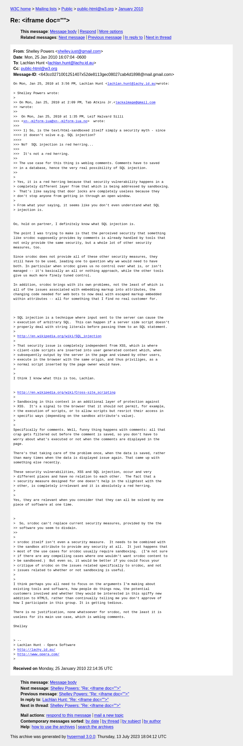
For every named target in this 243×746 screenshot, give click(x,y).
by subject (131, 721)
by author (152, 721)
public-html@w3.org (95, 9)
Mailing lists (46, 9)
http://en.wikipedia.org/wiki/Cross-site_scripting (66, 392)
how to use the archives (53, 727)
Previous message (105, 37)
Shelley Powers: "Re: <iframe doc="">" (86, 688)
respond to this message (68, 715)
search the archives (96, 727)
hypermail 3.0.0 (81, 736)
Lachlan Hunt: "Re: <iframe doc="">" (75, 699)
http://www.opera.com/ (38, 654)
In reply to (134, 37)
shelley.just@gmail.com (79, 51)
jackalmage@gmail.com (135, 102)
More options (111, 31)
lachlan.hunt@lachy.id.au (71, 63)
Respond (88, 31)
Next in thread (158, 37)
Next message (72, 37)
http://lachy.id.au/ (36, 650)
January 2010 (130, 9)
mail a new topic (109, 715)
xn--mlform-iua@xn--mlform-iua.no (55, 121)
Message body (63, 31)
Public (67, 9)
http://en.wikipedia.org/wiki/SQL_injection (59, 336)
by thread (110, 721)
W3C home (20, 9)
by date (92, 721)
